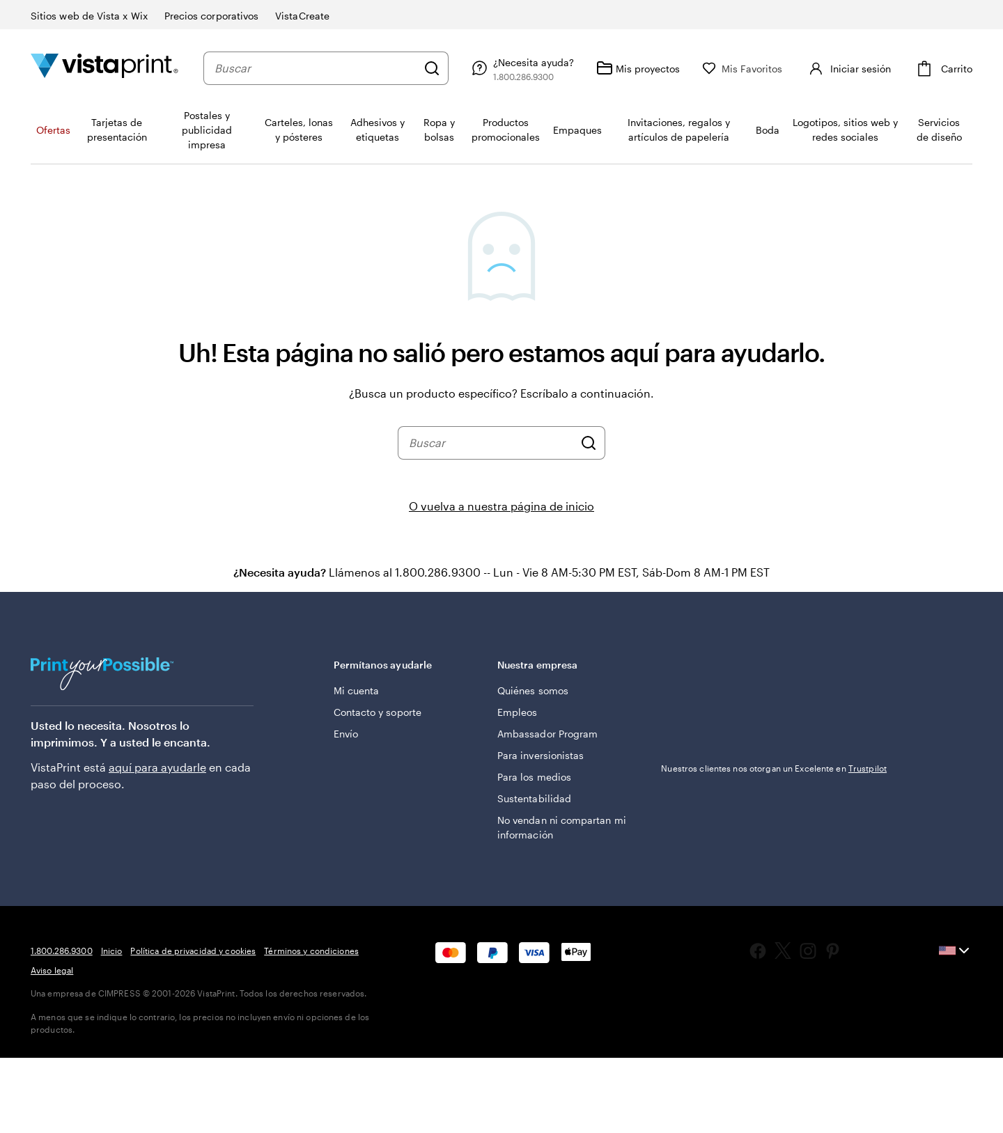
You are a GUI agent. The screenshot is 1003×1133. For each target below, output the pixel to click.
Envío (346, 734)
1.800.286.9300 (62, 950)
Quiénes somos (532, 690)
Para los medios (534, 777)
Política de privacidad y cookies (193, 950)
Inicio (112, 950)
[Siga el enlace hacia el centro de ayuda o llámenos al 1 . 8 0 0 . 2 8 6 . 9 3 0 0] (549, 68)
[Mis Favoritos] (770, 68)
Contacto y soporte (377, 712)
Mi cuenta (357, 690)
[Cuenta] (862, 68)
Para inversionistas (540, 755)
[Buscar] (460, 68)
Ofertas (53, 130)
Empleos (517, 712)
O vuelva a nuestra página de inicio (501, 506)
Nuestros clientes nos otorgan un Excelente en (774, 768)
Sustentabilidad (534, 798)
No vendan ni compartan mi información (561, 827)
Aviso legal (52, 970)
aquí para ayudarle (157, 767)
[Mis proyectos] (666, 68)
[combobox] (329, 68)
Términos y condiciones (311, 950)
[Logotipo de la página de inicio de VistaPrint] (104, 68)
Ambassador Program (547, 734)
